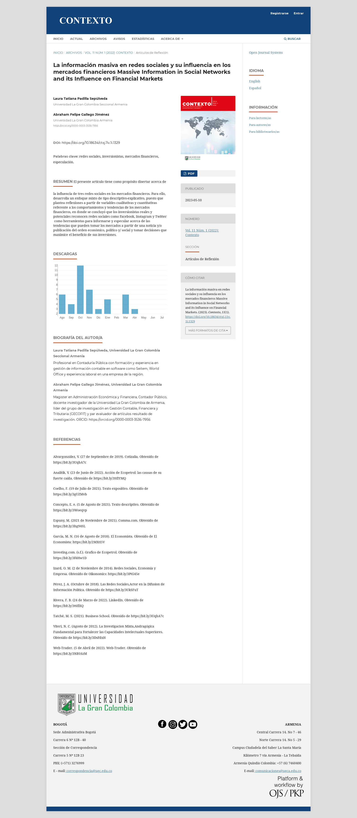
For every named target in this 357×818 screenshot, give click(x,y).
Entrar (299, 13)
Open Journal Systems (266, 52)
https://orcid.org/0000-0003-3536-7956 (75, 125)
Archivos (98, 39)
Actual (76, 39)
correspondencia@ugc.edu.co (89, 771)
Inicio (58, 39)
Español (255, 88)
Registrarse (279, 13)
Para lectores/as (260, 118)
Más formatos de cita (207, 330)
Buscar (292, 39)
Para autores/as (260, 125)
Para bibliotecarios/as (264, 132)
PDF (190, 173)
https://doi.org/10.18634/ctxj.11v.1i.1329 (91, 143)
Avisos (119, 39)
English (254, 81)
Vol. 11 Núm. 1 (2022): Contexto (109, 52)
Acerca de (171, 39)
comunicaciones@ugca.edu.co (278, 771)
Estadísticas (143, 39)
